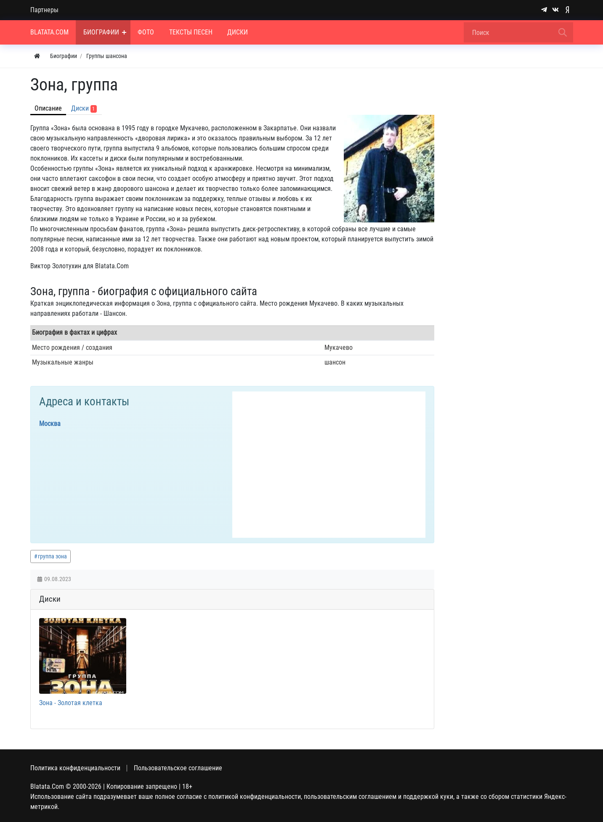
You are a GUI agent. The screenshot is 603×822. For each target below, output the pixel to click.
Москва (50, 424)
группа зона (52, 556)
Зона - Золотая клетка (70, 703)
